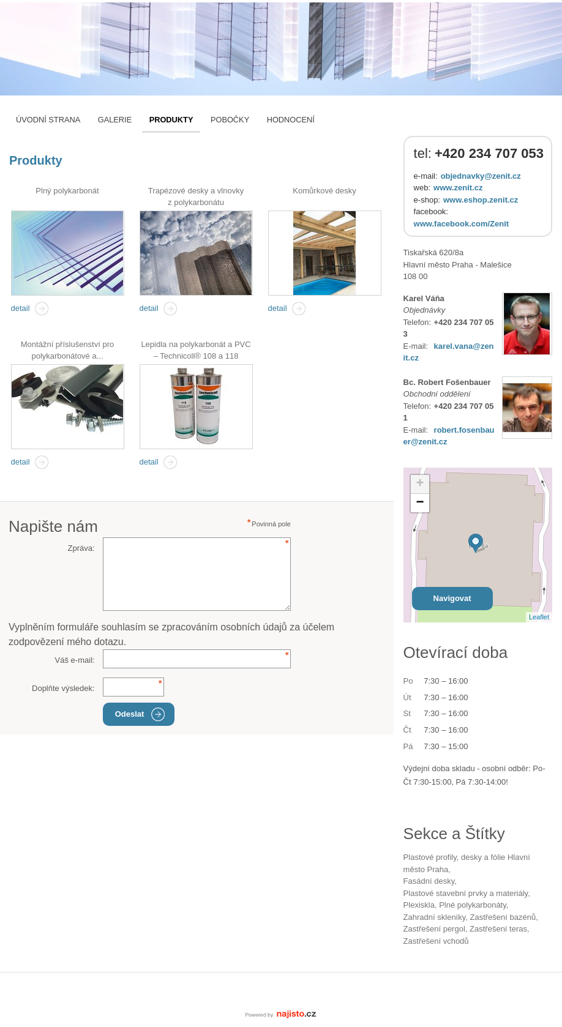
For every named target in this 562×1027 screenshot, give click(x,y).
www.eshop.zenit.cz (480, 199)
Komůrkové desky (324, 190)
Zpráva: (81, 548)
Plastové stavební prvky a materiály (465, 893)
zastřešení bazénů (503, 917)
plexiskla (419, 904)
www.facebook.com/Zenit (461, 223)
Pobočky (230, 119)
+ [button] (420, 484)
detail (20, 308)
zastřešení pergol (434, 928)
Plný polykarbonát (67, 190)
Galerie (115, 119)
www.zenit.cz (457, 187)
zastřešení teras (498, 928)
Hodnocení (291, 119)
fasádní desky (429, 881)
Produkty (171, 119)
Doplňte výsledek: (63, 688)
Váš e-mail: (75, 660)
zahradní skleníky (434, 917)
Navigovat (452, 598)
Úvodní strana (48, 119)
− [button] (420, 503)
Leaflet (539, 617)
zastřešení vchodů (436, 941)
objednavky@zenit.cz (481, 176)
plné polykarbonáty (472, 904)
